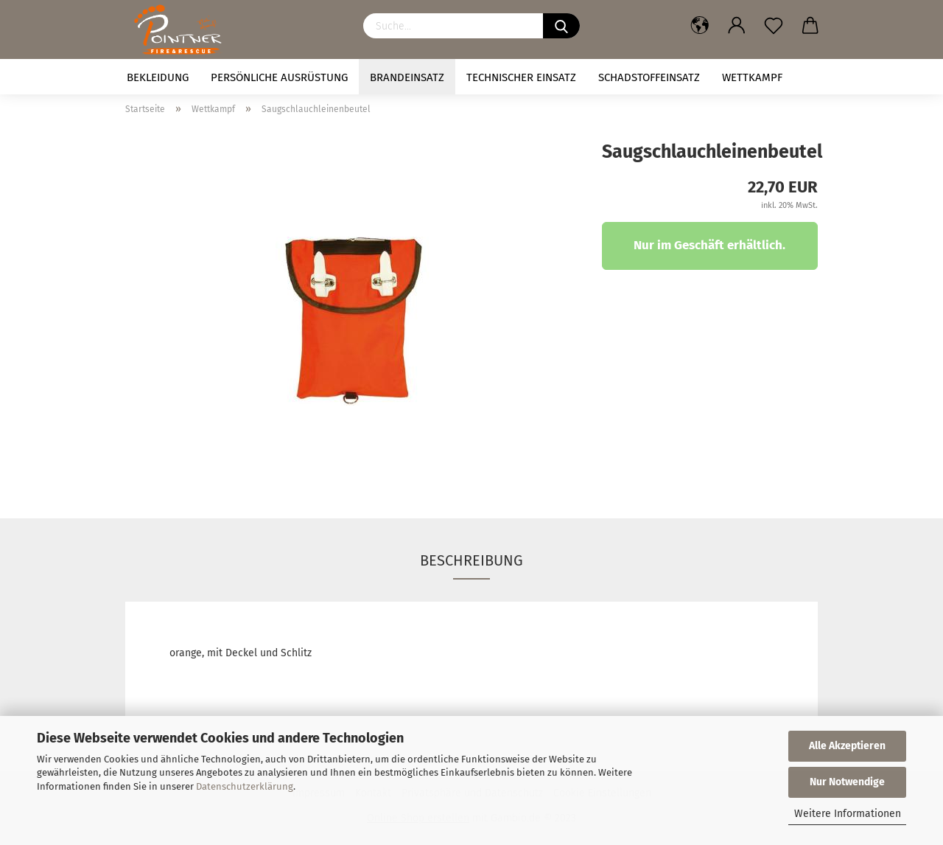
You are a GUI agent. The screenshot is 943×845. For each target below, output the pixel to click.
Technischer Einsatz (521, 77)
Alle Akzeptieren (847, 746)
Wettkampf (752, 77)
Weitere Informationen (847, 813)
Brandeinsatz (407, 77)
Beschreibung (471, 560)
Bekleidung (158, 77)
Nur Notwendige (847, 782)
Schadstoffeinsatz (649, 77)
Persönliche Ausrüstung (279, 77)
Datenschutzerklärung (244, 786)
